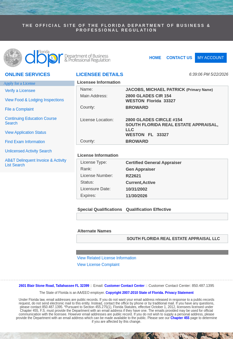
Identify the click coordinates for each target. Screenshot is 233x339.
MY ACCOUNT (211, 57)
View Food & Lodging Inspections (34, 100)
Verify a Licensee (20, 90)
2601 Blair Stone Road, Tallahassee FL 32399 (54, 286)
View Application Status (25, 132)
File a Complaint (19, 109)
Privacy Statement (179, 293)
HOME (155, 57)
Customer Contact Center (124, 286)
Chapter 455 (179, 318)
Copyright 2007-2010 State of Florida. (135, 293)
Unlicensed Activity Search (28, 151)
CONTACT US (179, 57)
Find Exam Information (25, 141)
